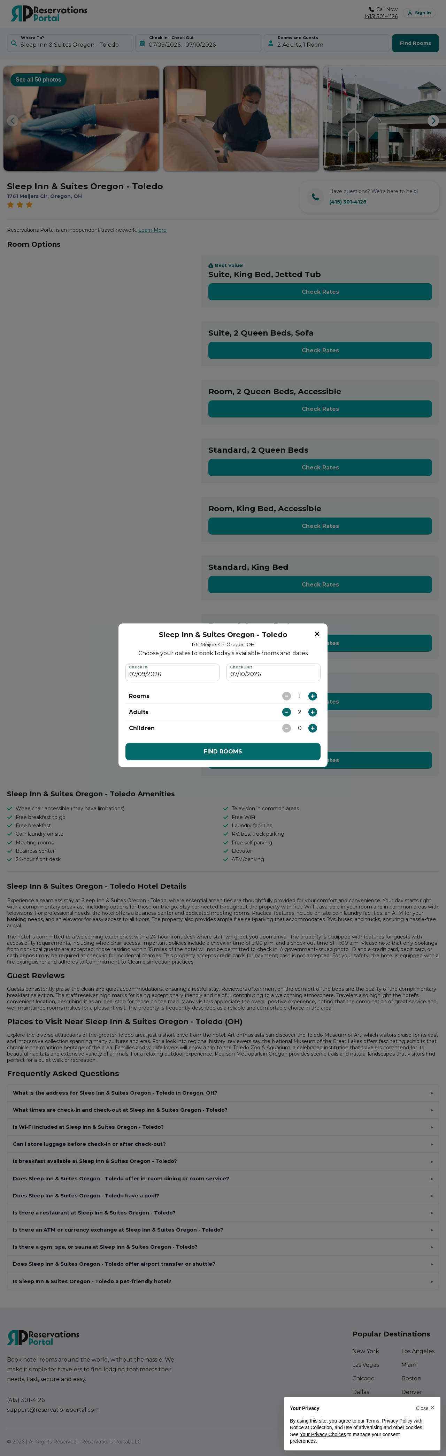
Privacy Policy (397, 1421)
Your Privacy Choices (323, 1434)
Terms (372, 1421)
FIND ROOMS (223, 751)
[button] (425, 1407)
